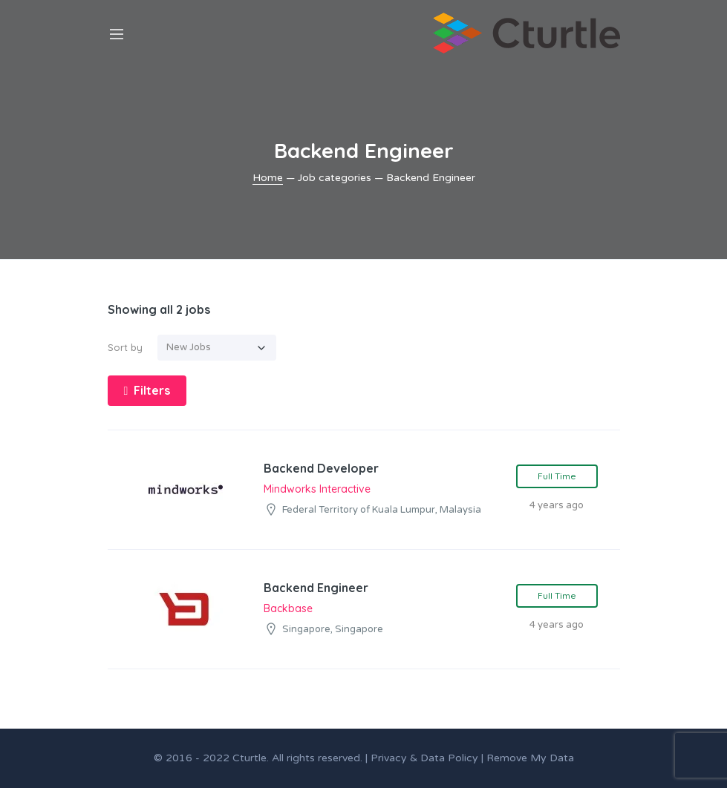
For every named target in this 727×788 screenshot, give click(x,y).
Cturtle (249, 758)
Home (267, 177)
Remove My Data (530, 758)
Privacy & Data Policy (424, 758)
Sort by (125, 347)
